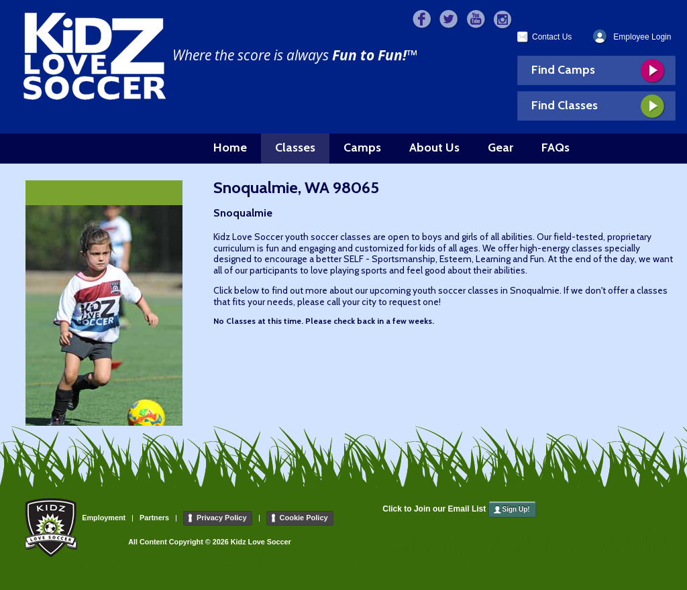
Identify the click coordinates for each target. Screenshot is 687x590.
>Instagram (503, 20)
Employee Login (642, 37)
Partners (154, 518)
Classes (295, 147)
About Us (434, 147)
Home (230, 147)
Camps (362, 147)
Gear (500, 147)
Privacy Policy (222, 518)
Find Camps (563, 69)
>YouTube (476, 20)
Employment (103, 518)
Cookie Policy (304, 518)
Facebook (422, 20)
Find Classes (564, 105)
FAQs (555, 147)
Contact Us (552, 37)
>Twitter (449, 20)
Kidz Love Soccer (94, 56)
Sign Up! (516, 509)
